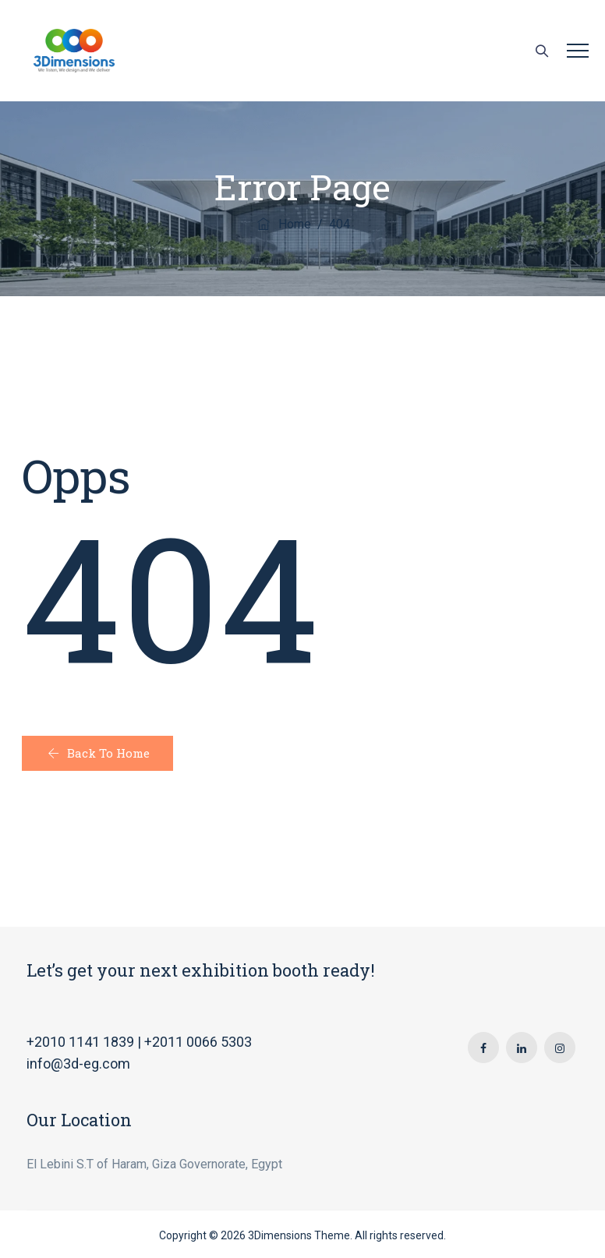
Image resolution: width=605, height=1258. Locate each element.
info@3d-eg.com (78, 1063)
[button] (97, 753)
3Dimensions (280, 1235)
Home (283, 224)
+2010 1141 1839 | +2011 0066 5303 (139, 1042)
